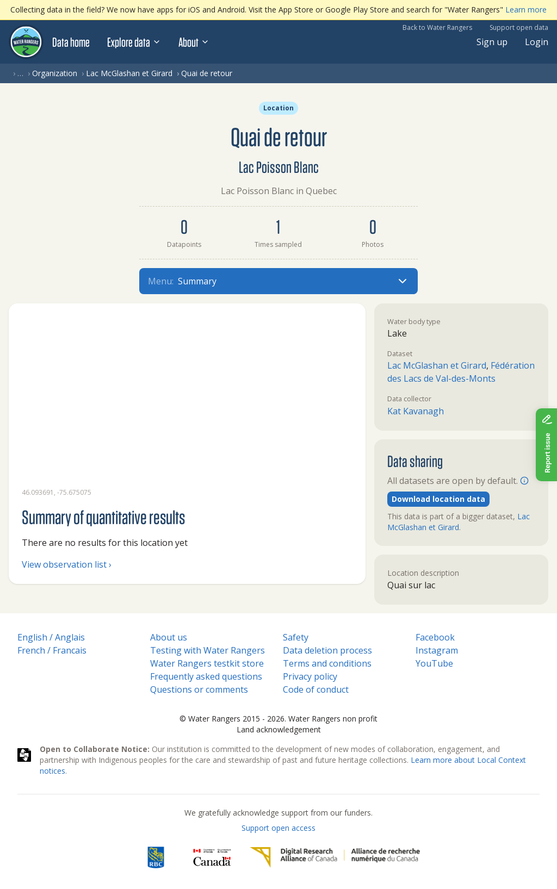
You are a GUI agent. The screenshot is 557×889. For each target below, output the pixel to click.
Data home (71, 41)
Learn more (526, 9)
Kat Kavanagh (415, 411)
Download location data (438, 499)
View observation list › (67, 564)
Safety (295, 637)
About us (168, 637)
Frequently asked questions (206, 676)
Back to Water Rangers (437, 27)
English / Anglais (51, 637)
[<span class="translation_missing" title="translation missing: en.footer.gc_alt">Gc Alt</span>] (212, 857)
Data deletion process (327, 650)
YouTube (434, 663)
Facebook (435, 637)
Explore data (134, 41)
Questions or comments (199, 689)
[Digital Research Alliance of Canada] (334, 857)
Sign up (492, 42)
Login (536, 42)
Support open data (519, 27)
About (193, 41)
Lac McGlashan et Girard (129, 73)
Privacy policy (310, 676)
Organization (54, 73)
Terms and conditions (327, 663)
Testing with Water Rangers (207, 650)
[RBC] (156, 857)
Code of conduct (316, 689)
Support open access (278, 828)
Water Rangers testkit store (207, 663)
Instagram (437, 650)
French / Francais (51, 650)
